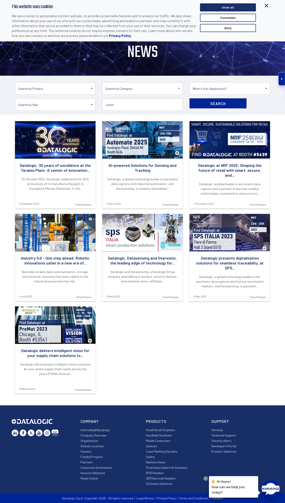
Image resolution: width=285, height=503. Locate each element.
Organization (89, 441)
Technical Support (223, 435)
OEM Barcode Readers (161, 478)
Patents (217, 498)
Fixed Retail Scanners (160, 430)
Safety (150, 457)
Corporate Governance (96, 467)
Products (156, 421)
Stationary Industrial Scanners (166, 467)
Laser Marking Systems (161, 451)
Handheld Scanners (159, 435)
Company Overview (93, 435)
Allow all (228, 7)
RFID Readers (155, 473)
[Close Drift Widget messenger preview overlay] (206, 478)
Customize (228, 17)
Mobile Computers (158, 441)
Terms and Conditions (193, 498)
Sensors (151, 446)
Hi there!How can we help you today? (228, 486)
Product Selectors (223, 451)
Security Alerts (221, 441)
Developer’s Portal (223, 446)
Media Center (89, 478)
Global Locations (92, 446)
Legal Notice (144, 498)
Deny (228, 28)
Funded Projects (92, 457)
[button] (55, 88)
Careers (86, 451)
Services (217, 430)
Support (220, 421)
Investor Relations (93, 473)
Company (90, 421)
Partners (87, 462)
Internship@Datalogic (95, 430)
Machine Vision (155, 462)
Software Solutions (159, 484)
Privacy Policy (120, 36)
